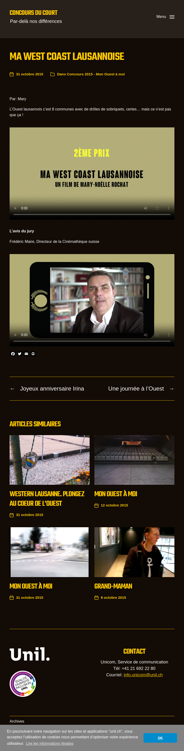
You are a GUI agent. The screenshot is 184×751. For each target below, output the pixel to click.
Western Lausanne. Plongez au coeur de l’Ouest (47, 499)
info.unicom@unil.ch (143, 675)
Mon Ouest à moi (115, 494)
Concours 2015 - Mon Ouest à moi (96, 74)
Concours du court (34, 13)
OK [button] (160, 738)
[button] (165, 16)
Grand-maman (113, 586)
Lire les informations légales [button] (49, 743)
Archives (17, 721)
